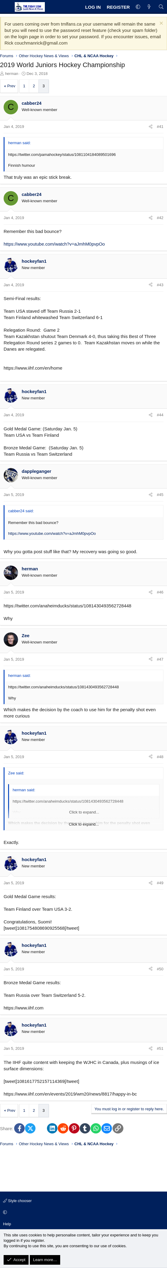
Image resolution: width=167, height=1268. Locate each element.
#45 (160, 494)
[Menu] (6, 7)
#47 (160, 659)
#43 (160, 285)
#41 (160, 126)
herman (11, 73)
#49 (160, 883)
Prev (11, 86)
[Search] (161, 7)
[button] (138, 7)
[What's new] (149, 7)
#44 (160, 415)
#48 (160, 757)
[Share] (151, 126)
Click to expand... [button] (84, 824)
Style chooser (17, 1200)
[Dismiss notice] (160, 24)
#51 (160, 1048)
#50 (160, 969)
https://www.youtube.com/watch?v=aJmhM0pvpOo (54, 243)
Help (7, 1224)
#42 (160, 217)
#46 (160, 592)
